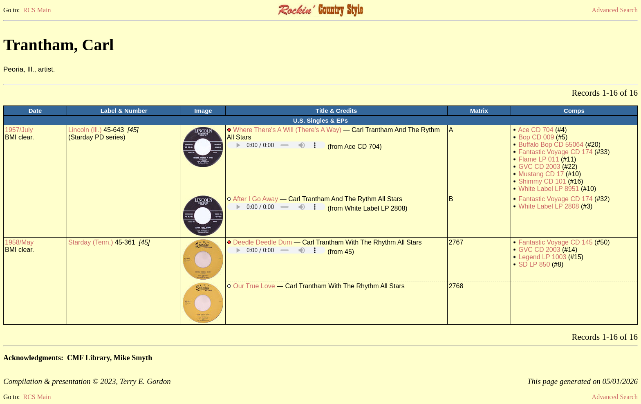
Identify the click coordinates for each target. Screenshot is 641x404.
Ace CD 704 (535, 129)
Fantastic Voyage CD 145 (555, 242)
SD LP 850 (534, 264)
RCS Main (37, 10)
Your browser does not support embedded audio (276, 144)
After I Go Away (255, 198)
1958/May (19, 242)
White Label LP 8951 (548, 188)
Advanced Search (615, 10)
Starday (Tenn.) (90, 242)
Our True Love (254, 286)
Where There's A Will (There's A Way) (287, 129)
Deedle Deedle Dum (262, 242)
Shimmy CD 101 (542, 181)
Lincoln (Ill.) (85, 129)
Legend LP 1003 (542, 257)
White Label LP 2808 (548, 206)
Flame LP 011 (538, 159)
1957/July (19, 129)
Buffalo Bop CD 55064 (550, 144)
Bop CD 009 (536, 137)
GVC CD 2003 (539, 166)
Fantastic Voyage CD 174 (555, 151)
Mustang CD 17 (541, 174)
